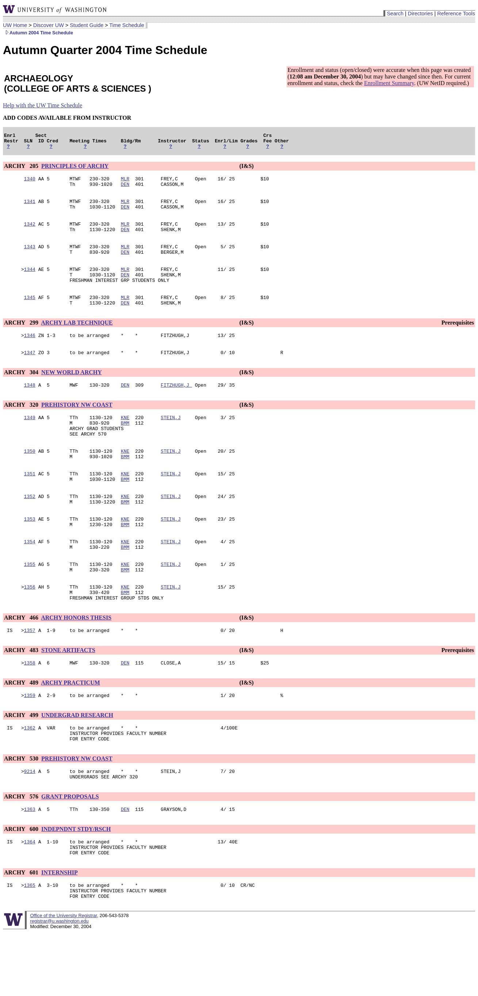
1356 (29, 626)
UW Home (15, 25)
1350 (29, 477)
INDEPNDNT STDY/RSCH (76, 880)
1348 (29, 405)
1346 (29, 353)
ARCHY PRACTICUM (70, 726)
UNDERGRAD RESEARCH (77, 760)
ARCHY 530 (22, 807)
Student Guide (86, 25)
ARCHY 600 (22, 880)
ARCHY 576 (22, 847)
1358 (29, 706)
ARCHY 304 (22, 392)
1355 (29, 601)
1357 (29, 673)
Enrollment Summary (389, 83)
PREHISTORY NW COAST (76, 425)
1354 (29, 576)
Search (395, 13)
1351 (29, 502)
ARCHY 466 (22, 659)
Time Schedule (126, 25)
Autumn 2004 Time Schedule (38, 32)
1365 (29, 941)
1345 (29, 313)
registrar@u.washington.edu (59, 979)
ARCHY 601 (22, 927)
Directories (420, 13)
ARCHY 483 (22, 693)
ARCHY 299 (22, 340)
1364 (29, 894)
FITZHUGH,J (176, 405)
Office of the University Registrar (63, 973)
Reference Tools (456, 13)
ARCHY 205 (22, 169)
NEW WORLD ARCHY (71, 392)
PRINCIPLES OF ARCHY (74, 169)
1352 (29, 527)
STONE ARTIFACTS (68, 693)
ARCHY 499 (22, 760)
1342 (29, 232)
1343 (29, 257)
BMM (125, 446)
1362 (29, 773)
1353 (29, 551)
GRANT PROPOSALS (70, 847)
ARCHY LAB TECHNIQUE (76, 340)
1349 (29, 439)
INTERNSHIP (59, 927)
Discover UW (48, 25)
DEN (125, 189)
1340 (29, 183)
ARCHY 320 (22, 425)
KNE (125, 439)
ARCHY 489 (22, 726)
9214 (29, 820)
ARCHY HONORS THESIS (76, 659)
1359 (29, 740)
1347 (29, 372)
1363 (29, 860)
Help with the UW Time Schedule (42, 105)
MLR (125, 183)
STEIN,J (171, 439)
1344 (29, 282)
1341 (29, 207)
